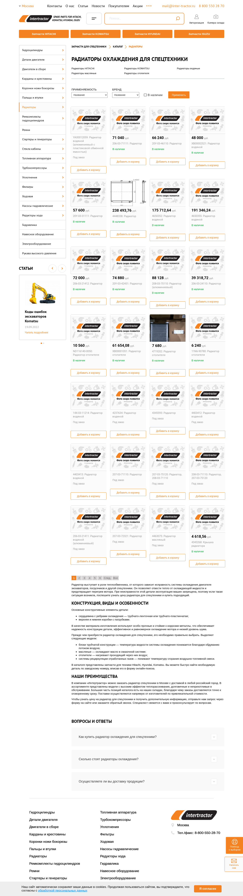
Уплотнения (43, 175)
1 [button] (41, 341)
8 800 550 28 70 (211, 6)
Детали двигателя (43, 58)
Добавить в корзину (88, 168)
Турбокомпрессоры (43, 166)
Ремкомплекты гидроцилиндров (43, 116)
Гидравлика (29, 223)
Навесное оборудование (38, 232)
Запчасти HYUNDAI (147, 34)
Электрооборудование (36, 242)
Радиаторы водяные (189, 66)
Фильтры (43, 185)
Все (115, 576)
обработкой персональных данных (62, 890)
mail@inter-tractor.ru (178, 6)
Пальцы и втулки (43, 96)
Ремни (26, 128)
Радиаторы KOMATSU (137, 66)
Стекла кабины (43, 147)
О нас (70, 6)
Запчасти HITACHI (43, 34)
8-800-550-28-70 (207, 831)
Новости (98, 6)
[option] (42, 305)
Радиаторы (43, 105)
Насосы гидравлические (43, 204)
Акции (138, 6)
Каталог (118, 45)
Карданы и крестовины (43, 77)
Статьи (83, 6)
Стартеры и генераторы (43, 137)
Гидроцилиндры (43, 48)
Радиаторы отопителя (137, 71)
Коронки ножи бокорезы (43, 86)
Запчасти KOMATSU (95, 34)
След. (107, 576)
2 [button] (43, 341)
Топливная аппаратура (43, 156)
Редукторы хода (43, 213)
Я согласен (207, 888)
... (149, 4)
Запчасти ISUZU (200, 34)
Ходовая (43, 194)
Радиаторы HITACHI (83, 66)
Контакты (54, 6)
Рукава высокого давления (39, 251)
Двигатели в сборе (43, 67)
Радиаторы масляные (84, 71)
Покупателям (118, 6)
